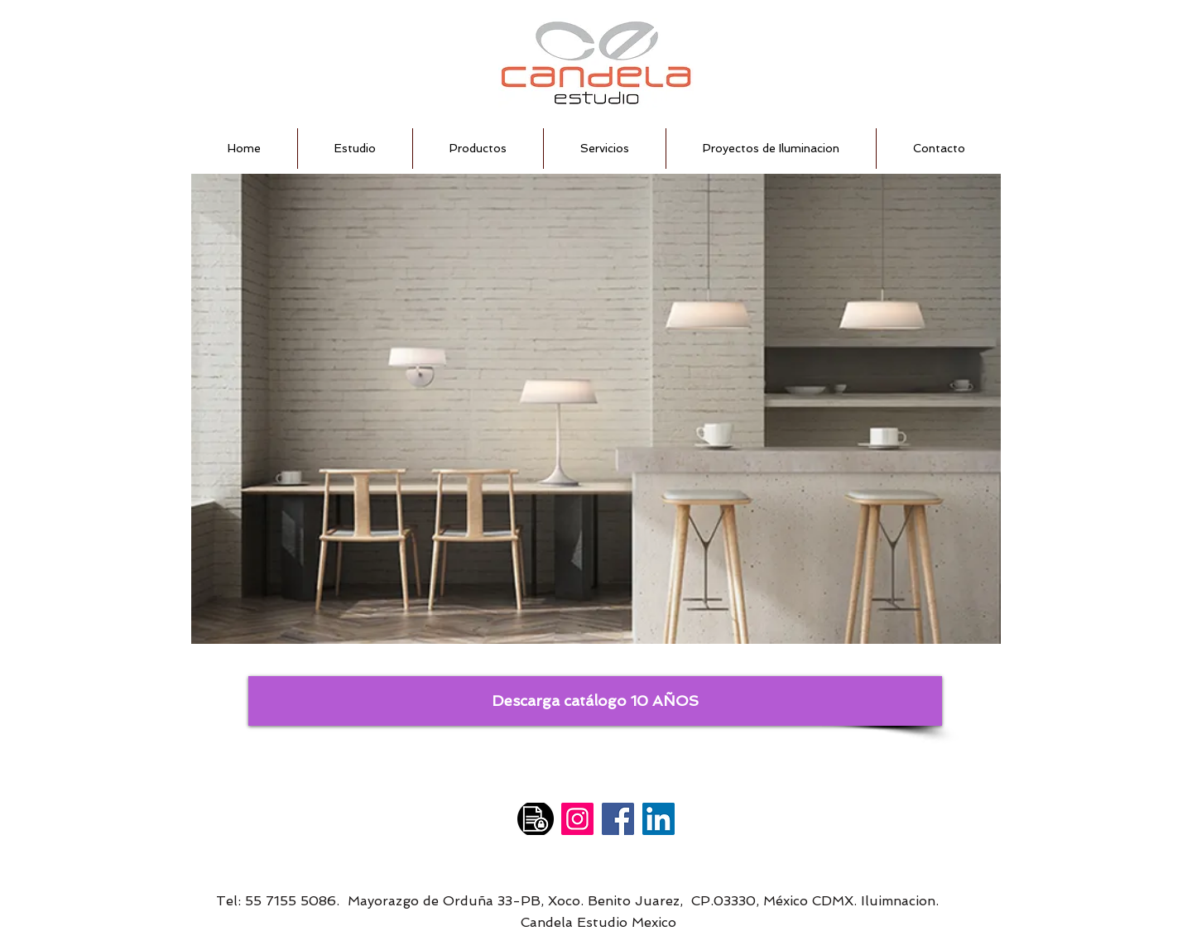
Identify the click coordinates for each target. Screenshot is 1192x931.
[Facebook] (618, 819)
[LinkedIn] (658, 819)
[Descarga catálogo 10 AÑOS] (595, 701)
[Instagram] (577, 819)
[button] (596, 409)
